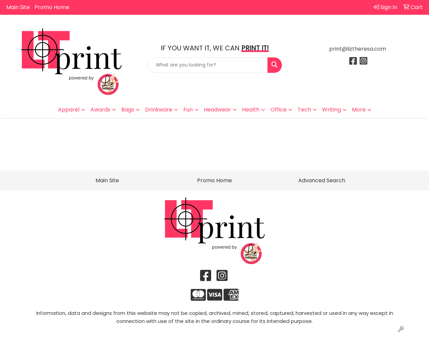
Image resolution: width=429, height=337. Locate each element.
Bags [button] (127, 109)
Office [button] (278, 109)
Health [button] (250, 109)
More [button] (359, 109)
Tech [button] (304, 109)
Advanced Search (321, 180)
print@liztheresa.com (357, 49)
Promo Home (52, 7)
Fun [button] (188, 109)
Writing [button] (331, 109)
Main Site (18, 7)
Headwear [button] (217, 109)
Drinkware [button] (158, 109)
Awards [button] (100, 109)
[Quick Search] (207, 65)
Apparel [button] (68, 109)
